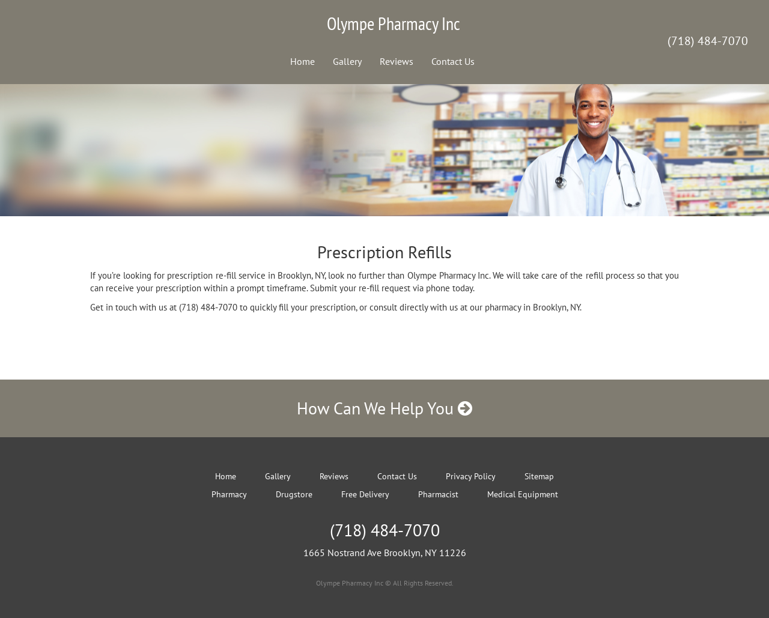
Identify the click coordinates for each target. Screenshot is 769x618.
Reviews (396, 61)
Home (302, 61)
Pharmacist (438, 494)
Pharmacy (229, 494)
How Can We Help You (384, 408)
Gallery (347, 61)
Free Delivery (365, 494)
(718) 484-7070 (707, 41)
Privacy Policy (471, 476)
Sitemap (539, 476)
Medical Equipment (522, 494)
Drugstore (294, 494)
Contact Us (453, 61)
